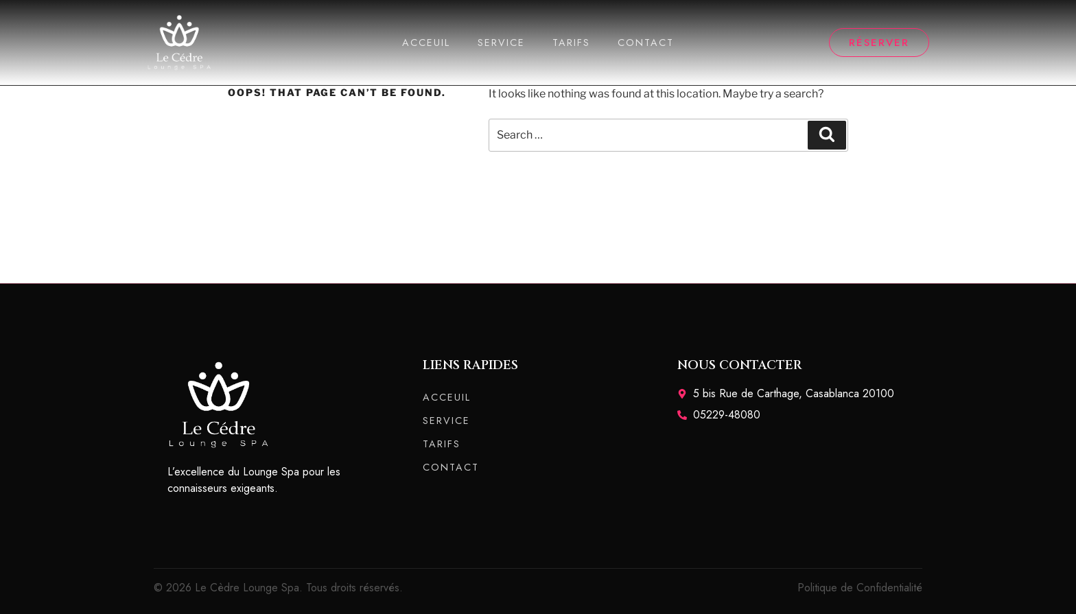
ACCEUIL (426, 42)
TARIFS (571, 42)
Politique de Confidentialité (859, 587)
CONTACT (646, 42)
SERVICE (501, 42)
